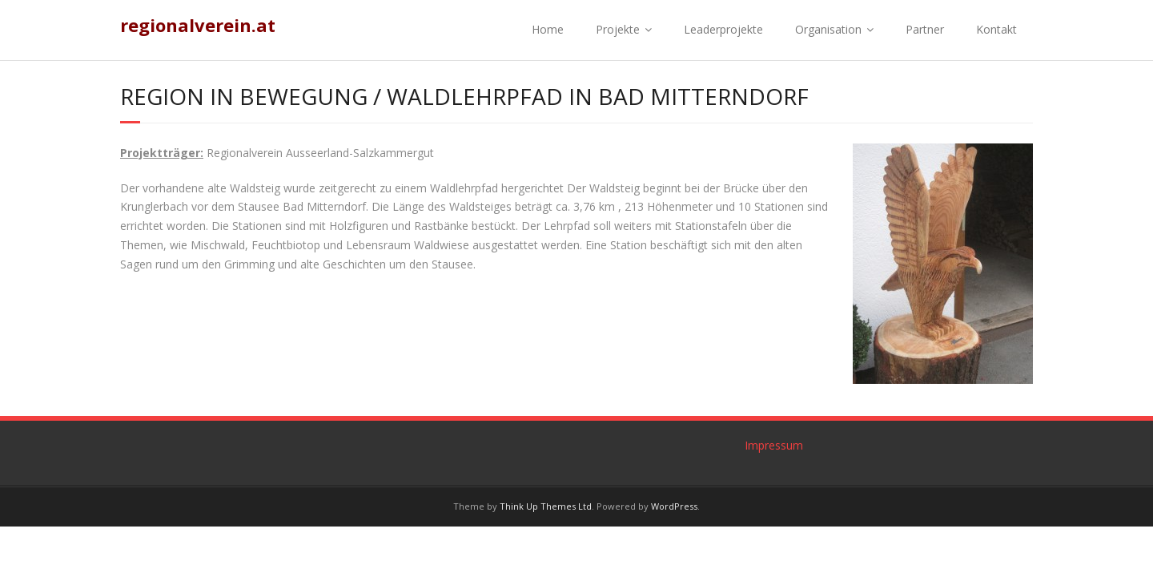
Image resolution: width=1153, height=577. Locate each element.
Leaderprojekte (723, 29)
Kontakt (996, 29)
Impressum (774, 445)
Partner (925, 29)
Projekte (618, 29)
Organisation (828, 29)
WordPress (674, 506)
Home (548, 29)
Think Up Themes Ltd (546, 506)
